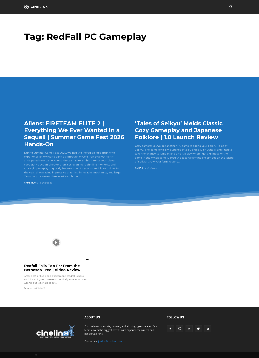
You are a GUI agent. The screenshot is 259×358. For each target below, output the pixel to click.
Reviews (28, 288)
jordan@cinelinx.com (110, 341)
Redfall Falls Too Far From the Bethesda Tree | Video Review (52, 268)
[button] (231, 7)
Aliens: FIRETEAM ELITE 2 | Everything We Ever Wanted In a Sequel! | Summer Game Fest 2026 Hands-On (72, 134)
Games (139, 168)
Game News (31, 183)
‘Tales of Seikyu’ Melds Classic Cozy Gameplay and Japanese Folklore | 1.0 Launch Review (182, 130)
